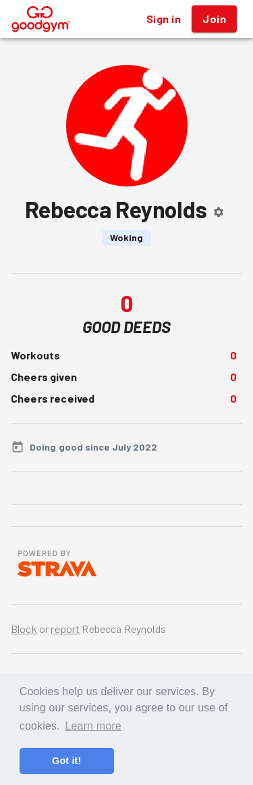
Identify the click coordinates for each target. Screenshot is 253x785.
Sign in (163, 18)
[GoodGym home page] (41, 17)
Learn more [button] (93, 726)
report (65, 628)
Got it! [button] (66, 760)
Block (24, 628)
